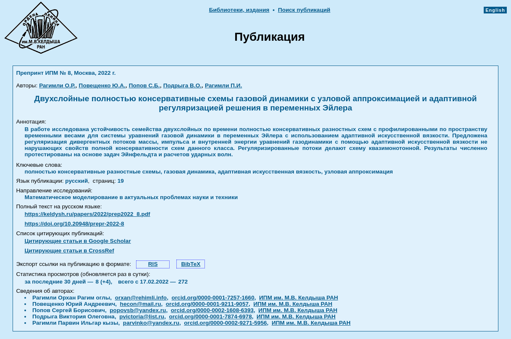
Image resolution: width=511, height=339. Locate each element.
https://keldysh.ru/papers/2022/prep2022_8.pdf (87, 214)
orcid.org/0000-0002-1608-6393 (212, 310)
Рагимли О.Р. (57, 85)
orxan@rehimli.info (141, 297)
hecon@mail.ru (140, 304)
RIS (153, 264)
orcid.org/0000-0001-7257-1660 (213, 297)
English (495, 10)
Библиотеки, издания (239, 10)
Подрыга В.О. (182, 85)
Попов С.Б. (144, 85)
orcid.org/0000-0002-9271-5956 (225, 323)
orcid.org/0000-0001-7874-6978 (210, 316)
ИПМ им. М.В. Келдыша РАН (298, 297)
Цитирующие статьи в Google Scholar (77, 241)
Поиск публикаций (304, 10)
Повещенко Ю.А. (102, 85)
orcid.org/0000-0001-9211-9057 (207, 304)
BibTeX (190, 264)
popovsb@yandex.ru (138, 310)
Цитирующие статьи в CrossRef (69, 250)
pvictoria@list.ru (141, 316)
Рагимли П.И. (223, 85)
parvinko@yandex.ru (151, 323)
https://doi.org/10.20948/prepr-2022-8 (74, 224)
